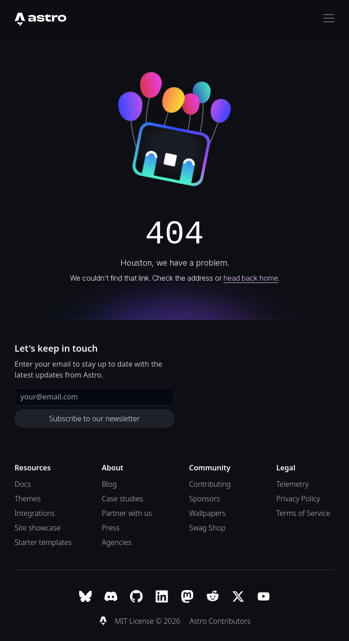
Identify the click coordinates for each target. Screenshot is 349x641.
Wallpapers (207, 513)
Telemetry (292, 484)
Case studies (122, 499)
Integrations (35, 513)
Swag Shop (207, 528)
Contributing (210, 484)
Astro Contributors (219, 621)
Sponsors (204, 499)
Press (111, 528)
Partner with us (127, 513)
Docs (23, 484)
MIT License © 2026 (148, 621)
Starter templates (43, 542)
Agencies (116, 542)
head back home (251, 278)
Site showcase (37, 528)
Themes (27, 499)
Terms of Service (303, 513)
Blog (109, 484)
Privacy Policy (298, 499)
